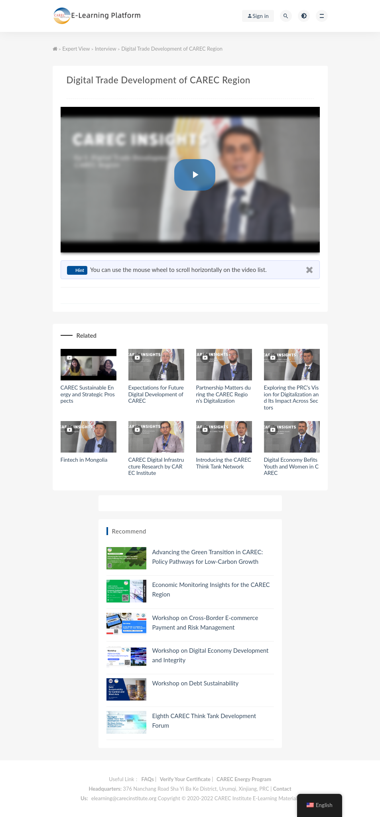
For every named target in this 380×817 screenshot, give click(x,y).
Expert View (76, 48)
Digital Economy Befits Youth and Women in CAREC (291, 466)
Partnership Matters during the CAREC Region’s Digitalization (223, 394)
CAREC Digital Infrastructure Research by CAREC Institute (156, 466)
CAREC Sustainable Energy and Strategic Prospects (88, 394)
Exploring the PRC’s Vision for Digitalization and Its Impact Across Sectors (291, 397)
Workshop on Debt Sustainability (195, 683)
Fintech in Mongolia (84, 459)
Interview (105, 48)
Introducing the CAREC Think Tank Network (223, 463)
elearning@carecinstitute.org (123, 798)
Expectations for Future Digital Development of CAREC (156, 394)
